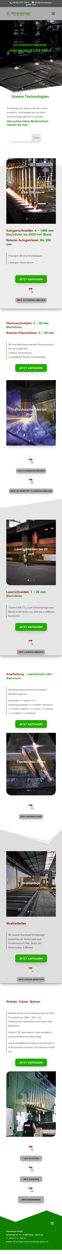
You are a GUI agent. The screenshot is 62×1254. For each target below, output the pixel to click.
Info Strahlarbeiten (31, 979)
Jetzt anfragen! (31, 279)
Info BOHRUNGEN (31, 1200)
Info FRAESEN (31, 1179)
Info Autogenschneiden (31, 300)
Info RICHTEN (31, 1158)
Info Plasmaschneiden (31, 471)
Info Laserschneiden (31, 652)
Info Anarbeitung (31, 816)
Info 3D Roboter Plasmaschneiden (31, 491)
